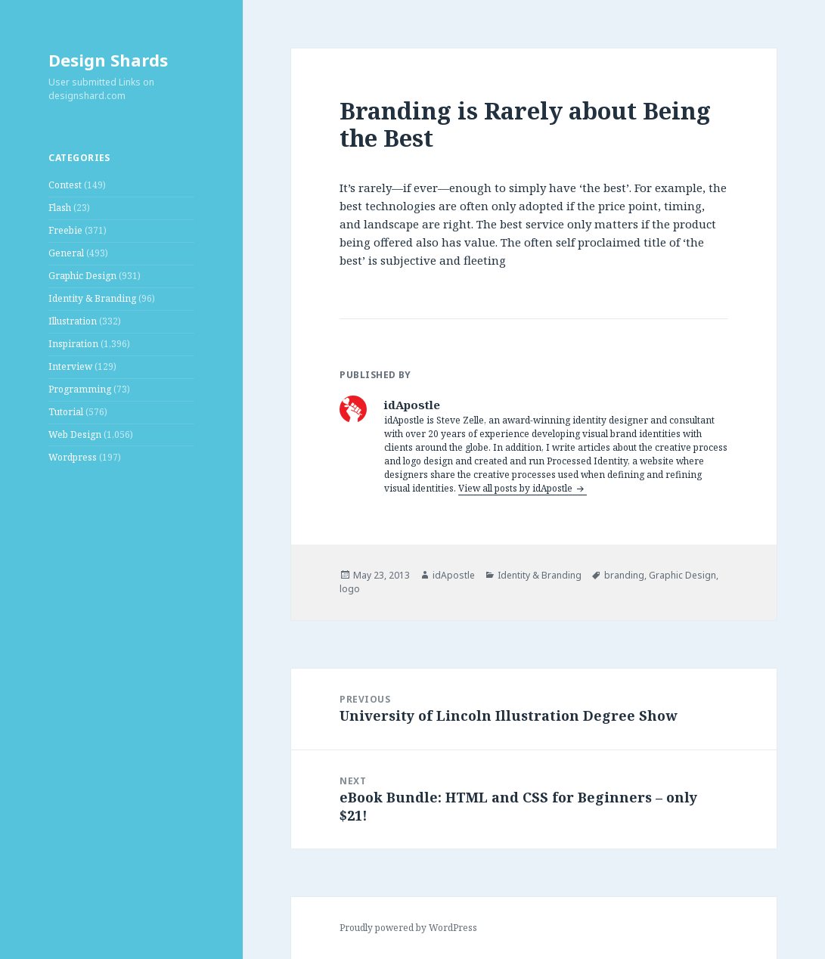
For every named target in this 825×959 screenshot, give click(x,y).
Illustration (72, 321)
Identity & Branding (92, 298)
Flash (59, 207)
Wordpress (72, 457)
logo (350, 588)
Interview (70, 366)
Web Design (74, 434)
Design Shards (108, 59)
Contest (65, 184)
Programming (79, 389)
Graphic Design (82, 275)
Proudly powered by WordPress (408, 927)
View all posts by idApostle (516, 488)
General (66, 253)
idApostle (454, 575)
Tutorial (65, 411)
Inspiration (73, 343)
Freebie (65, 230)
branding (624, 575)
